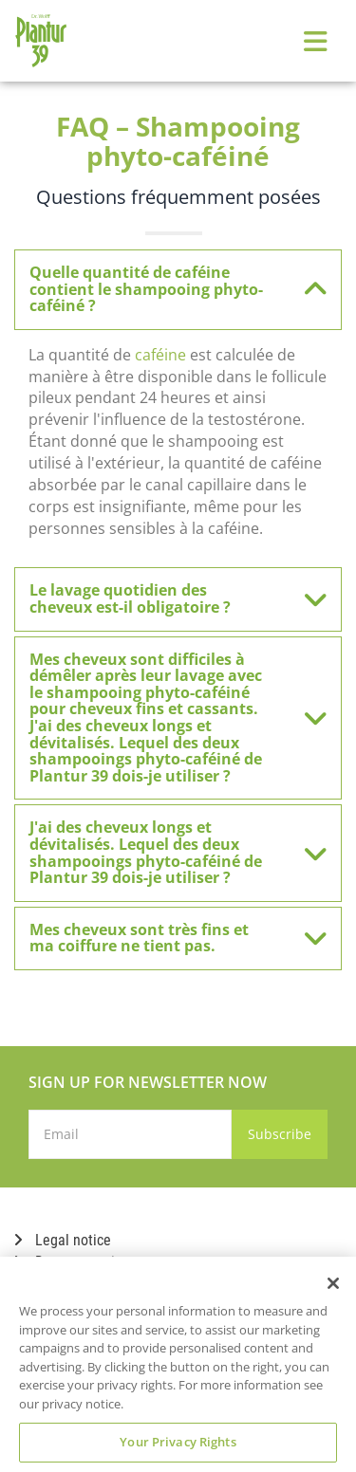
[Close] (333, 1283)
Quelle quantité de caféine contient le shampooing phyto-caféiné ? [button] (168, 289)
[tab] (178, 289)
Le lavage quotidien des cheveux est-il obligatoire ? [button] (168, 598)
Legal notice (62, 1240)
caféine (160, 354)
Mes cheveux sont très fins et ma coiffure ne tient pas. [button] (168, 938)
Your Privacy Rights (177, 1441)
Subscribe (279, 1134)
